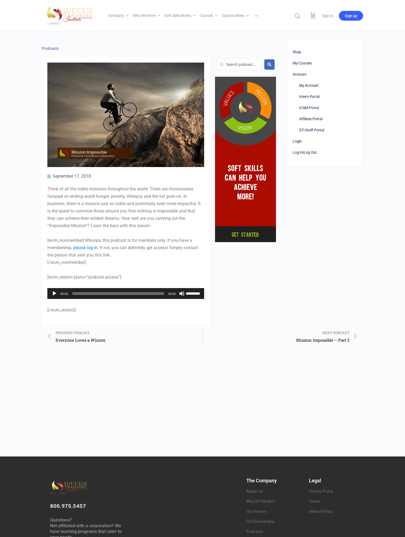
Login (297, 141)
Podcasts (50, 48)
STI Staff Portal (311, 130)
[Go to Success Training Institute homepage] (69, 15)
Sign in (327, 16)
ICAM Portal (309, 108)
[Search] (297, 16)
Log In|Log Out (305, 152)
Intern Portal (309, 96)
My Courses (302, 63)
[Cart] (313, 15)
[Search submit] (269, 64)
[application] (125, 293)
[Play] (54, 293)
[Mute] (182, 293)
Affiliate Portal (311, 119)
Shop (297, 52)
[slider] (118, 293)
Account (299, 74)
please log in (85, 247)
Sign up (351, 16)
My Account (309, 85)
